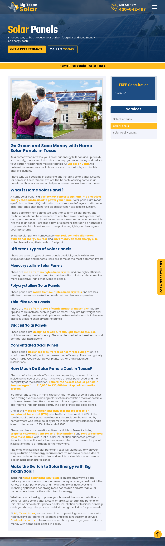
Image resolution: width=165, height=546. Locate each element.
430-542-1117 (134, 9)
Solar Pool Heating (124, 132)
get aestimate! (26, 49)
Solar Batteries (122, 118)
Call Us (61, 49)
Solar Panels (120, 125)
